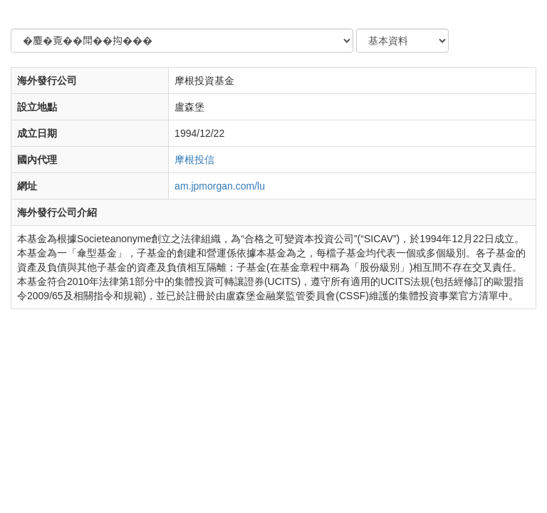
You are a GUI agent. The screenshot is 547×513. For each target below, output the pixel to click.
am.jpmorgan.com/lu (219, 186)
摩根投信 (194, 159)
